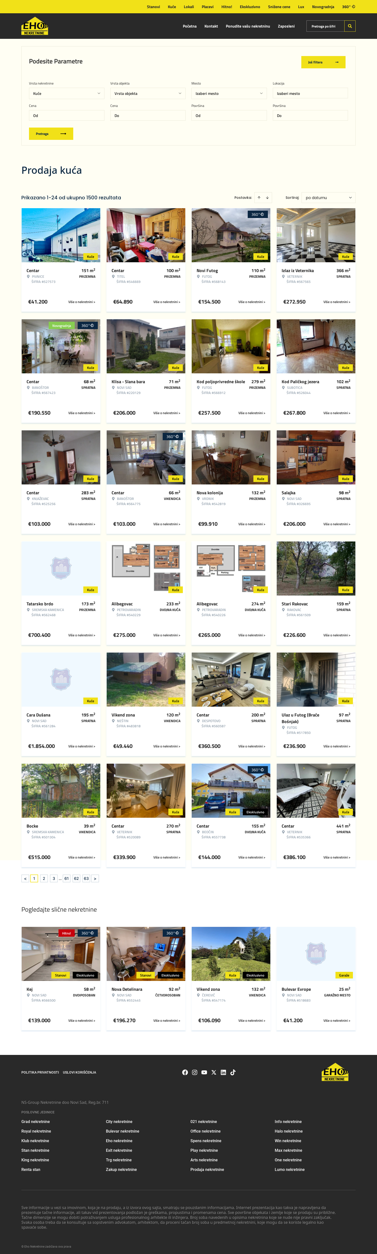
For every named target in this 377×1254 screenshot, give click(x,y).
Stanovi (153, 7)
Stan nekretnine (35, 1148)
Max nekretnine (288, 1148)
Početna (190, 26)
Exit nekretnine (119, 1148)
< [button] (25, 876)
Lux (301, 7)
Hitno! (226, 7)
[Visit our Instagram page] (195, 1070)
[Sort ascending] (259, 195)
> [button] (95, 876)
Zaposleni (286, 26)
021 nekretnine (203, 1119)
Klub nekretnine (35, 1138)
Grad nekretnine (35, 1119)
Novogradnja (323, 7)
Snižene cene (279, 7)
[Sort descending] (267, 195)
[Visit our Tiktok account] (233, 1070)
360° (349, 7)
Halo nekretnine (289, 1129)
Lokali (189, 7)
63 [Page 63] (86, 876)
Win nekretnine (288, 1138)
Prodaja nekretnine (207, 1167)
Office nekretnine (205, 1129)
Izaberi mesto (288, 91)
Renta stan (30, 1167)
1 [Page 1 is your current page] (34, 876)
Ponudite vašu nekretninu (248, 26)
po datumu (316, 195)
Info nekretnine (288, 1119)
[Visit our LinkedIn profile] (223, 1070)
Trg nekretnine (119, 1157)
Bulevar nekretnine (122, 1129)
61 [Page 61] (66, 876)
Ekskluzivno (250, 7)
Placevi (208, 7)
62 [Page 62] (76, 876)
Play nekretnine (204, 1148)
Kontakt (211, 26)
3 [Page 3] (54, 876)
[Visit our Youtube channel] (204, 1070)
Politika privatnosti (40, 1070)
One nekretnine (288, 1157)
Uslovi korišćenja (79, 1070)
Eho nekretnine (119, 1138)
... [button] (60, 876)
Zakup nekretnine (121, 1167)
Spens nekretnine (205, 1138)
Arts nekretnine (204, 1157)
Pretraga (51, 131)
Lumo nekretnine (290, 1167)
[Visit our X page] (214, 1070)
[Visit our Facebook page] (185, 1070)
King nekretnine (35, 1157)
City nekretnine (119, 1119)
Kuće (172, 7)
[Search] (350, 26)
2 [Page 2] (44, 876)
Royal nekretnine (36, 1129)
